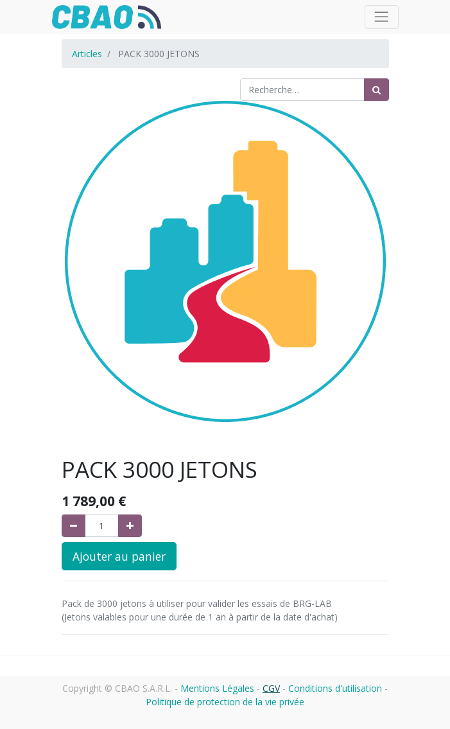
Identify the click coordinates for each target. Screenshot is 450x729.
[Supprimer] (73, 525)
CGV (271, 688)
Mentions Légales (217, 688)
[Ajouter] (130, 525)
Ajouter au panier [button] (119, 556)
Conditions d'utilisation (335, 688)
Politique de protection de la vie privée (225, 702)
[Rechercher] (376, 89)
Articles (87, 54)
